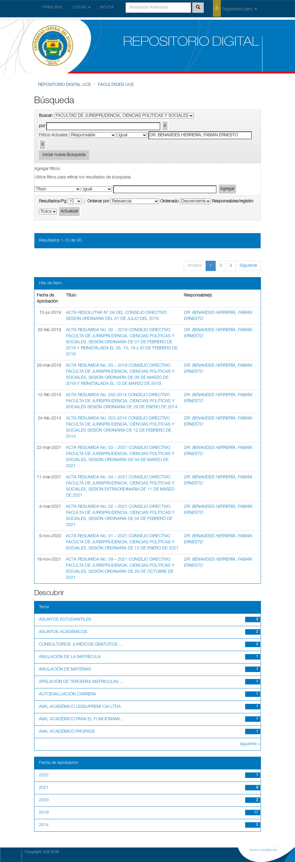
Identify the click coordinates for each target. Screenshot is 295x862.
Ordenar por (98, 201)
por (42, 126)
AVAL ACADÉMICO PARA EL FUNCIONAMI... (81, 719)
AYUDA (107, 7)
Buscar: (46, 116)
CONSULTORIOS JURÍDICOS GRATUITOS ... (81, 645)
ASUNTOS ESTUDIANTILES (65, 620)
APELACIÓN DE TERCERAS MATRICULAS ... (81, 682)
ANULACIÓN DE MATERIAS (65, 669)
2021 (44, 788)
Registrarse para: (235, 8)
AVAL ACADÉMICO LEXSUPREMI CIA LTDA (80, 707)
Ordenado (169, 201)
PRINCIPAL (53, 7)
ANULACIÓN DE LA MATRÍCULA (70, 657)
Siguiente (248, 266)
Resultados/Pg (52, 201)
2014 (44, 825)
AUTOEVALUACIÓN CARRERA (67, 694)
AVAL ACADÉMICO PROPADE (67, 732)
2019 (44, 813)
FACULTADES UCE (116, 85)
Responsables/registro (232, 201)
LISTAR (82, 7)
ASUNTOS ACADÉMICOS (63, 632)
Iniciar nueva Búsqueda (64, 155)
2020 (44, 800)
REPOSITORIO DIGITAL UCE (64, 85)
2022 (44, 775)
